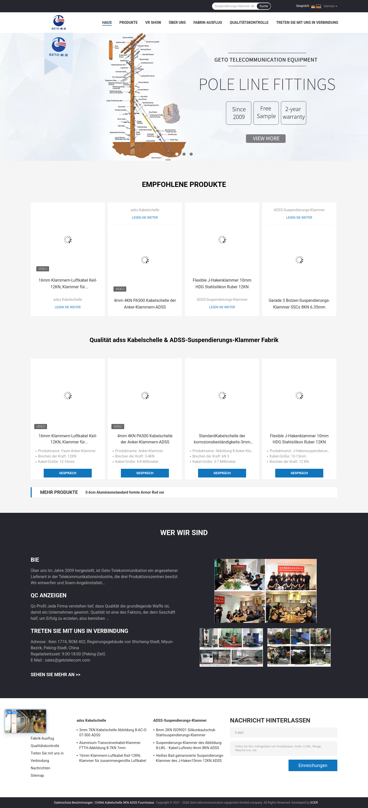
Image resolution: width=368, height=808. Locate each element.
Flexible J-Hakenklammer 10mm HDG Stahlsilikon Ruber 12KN (222, 283)
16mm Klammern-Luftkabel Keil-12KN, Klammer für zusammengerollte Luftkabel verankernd (68, 284)
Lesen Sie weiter (68, 307)
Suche (263, 6)
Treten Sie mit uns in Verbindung (307, 22)
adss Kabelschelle (67, 299)
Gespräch (302, 6)
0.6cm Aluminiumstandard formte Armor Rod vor (124, 492)
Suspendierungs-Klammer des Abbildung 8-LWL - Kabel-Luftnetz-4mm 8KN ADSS (189, 745)
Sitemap (37, 775)
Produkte (128, 22)
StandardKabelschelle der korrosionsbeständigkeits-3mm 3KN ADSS (222, 439)
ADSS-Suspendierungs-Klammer (222, 299)
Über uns (177, 22)
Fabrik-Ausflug (207, 22)
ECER (314, 802)
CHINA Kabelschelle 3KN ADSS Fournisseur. (125, 802)
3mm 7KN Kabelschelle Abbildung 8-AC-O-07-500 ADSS (113, 732)
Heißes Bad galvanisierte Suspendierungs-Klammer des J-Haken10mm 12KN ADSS (190, 758)
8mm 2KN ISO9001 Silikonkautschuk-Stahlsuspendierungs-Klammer (186, 732)
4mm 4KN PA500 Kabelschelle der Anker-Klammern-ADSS (145, 304)
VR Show (153, 22)
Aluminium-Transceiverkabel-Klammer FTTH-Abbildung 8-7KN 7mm (110, 745)
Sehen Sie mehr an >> (55, 674)
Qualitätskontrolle (249, 22)
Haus (107, 22)
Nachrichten (40, 768)
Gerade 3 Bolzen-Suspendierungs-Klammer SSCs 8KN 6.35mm (299, 304)
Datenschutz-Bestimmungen (73, 802)
